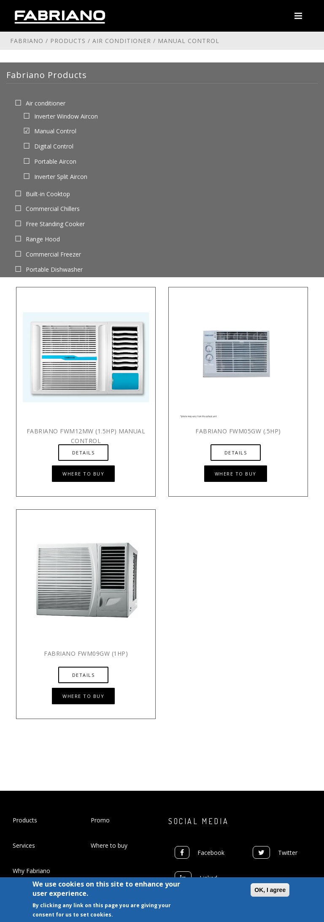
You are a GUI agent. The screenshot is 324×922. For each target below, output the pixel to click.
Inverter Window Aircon (66, 116)
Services (24, 845)
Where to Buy (83, 473)
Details (83, 452)
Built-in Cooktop (48, 193)
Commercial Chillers (53, 209)
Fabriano (26, 41)
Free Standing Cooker (55, 224)
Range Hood (43, 239)
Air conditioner (121, 41)
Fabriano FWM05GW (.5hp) (238, 431)
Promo (100, 820)
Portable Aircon (55, 161)
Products (68, 41)
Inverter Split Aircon (60, 176)
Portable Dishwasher (54, 269)
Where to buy (109, 845)
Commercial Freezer (53, 254)
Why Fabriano (31, 871)
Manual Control (55, 131)
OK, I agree (270, 890)
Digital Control (53, 146)
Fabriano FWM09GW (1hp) (86, 653)
